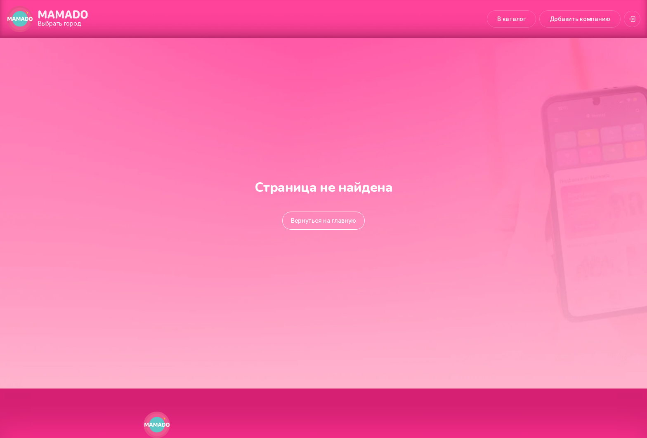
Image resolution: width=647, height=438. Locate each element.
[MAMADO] (20, 19)
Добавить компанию (580, 18)
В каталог (511, 18)
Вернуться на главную (323, 220)
